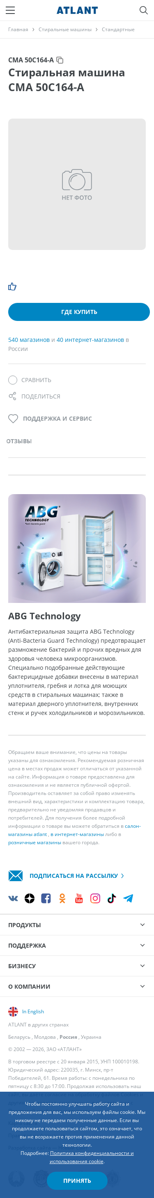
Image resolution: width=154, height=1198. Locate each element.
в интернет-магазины (77, 834)
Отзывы (19, 441)
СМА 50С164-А (31, 59)
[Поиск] (143, 10)
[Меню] (10, 10)
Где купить (79, 312)
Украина (91, 1036)
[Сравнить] (29, 380)
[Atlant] (77, 10)
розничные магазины (34, 842)
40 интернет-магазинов (91, 340)
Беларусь (19, 1036)
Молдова (45, 1036)
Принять (77, 1180)
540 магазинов (29, 340)
